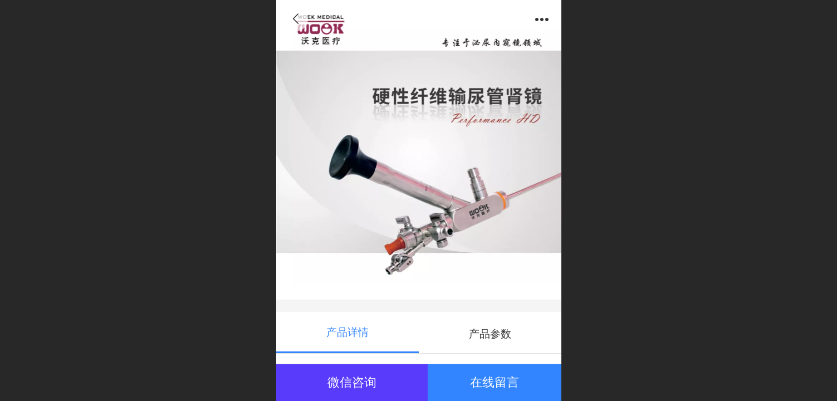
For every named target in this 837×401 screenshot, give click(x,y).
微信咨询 (351, 382)
